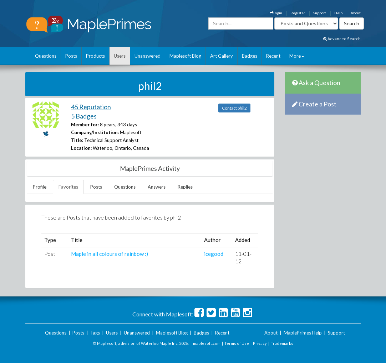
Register (297, 13)
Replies (185, 187)
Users (120, 56)
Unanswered (147, 56)
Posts (71, 56)
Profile (39, 187)
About (356, 13)
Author (212, 240)
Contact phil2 (234, 108)
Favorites (68, 187)
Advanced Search (342, 38)
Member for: (85, 124)
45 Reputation (91, 107)
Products (95, 56)
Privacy (260, 343)
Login (276, 13)
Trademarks (282, 343)
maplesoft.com (206, 343)
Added (242, 240)
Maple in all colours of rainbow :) (109, 254)
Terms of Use (236, 343)
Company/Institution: (95, 132)
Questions (45, 56)
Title (76, 240)
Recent (273, 56)
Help (338, 13)
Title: (77, 140)
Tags (95, 333)
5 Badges (84, 116)
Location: (81, 148)
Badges (249, 56)
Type (50, 240)
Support (319, 13)
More (296, 56)
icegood (213, 254)
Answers (157, 187)
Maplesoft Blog (185, 56)
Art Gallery (221, 56)
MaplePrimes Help (303, 333)
